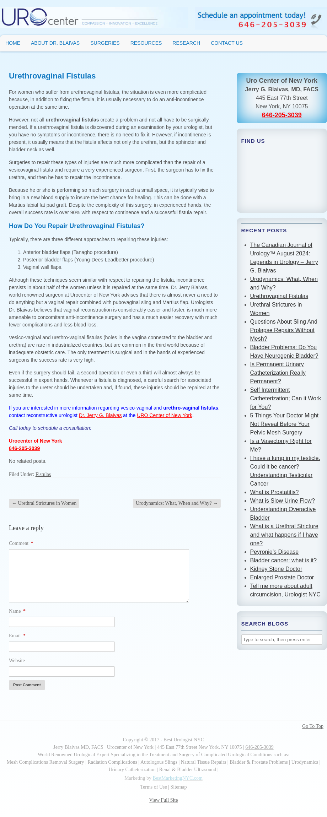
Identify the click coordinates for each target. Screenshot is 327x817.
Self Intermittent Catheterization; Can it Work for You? (285, 398)
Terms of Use (153, 787)
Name (17, 611)
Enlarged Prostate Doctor (282, 577)
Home (12, 43)
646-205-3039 (24, 448)
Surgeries (104, 43)
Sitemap (179, 787)
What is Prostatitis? (274, 492)
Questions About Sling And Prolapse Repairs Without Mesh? (283, 330)
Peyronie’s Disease (274, 552)
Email (17, 635)
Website (17, 660)
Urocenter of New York (95, 295)
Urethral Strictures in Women (44, 503)
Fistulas (43, 474)
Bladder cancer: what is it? (283, 560)
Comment (21, 543)
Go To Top (312, 726)
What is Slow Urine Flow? (282, 501)
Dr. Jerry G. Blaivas (100, 415)
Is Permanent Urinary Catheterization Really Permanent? (278, 372)
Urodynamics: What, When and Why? (177, 503)
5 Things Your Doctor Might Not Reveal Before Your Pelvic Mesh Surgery (284, 423)
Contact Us (227, 43)
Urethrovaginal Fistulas (279, 296)
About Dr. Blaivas (55, 43)
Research (186, 43)
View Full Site (163, 800)
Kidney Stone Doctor (276, 569)
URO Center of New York (164, 415)
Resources (146, 43)
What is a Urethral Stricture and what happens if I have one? (284, 534)
